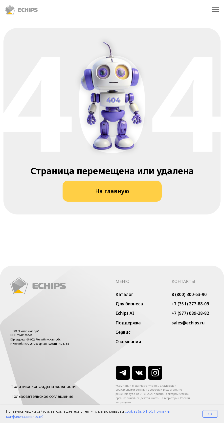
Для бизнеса (129, 304)
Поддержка (128, 323)
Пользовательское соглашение (41, 396)
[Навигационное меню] (215, 9)
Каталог (124, 294)
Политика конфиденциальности (43, 386)
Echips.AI (124, 313)
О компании (128, 341)
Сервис (123, 332)
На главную (112, 191)
